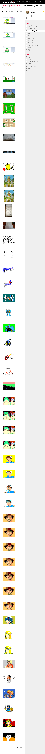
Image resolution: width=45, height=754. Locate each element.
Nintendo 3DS (31, 66)
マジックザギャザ (32, 43)
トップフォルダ (31, 26)
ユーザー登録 (20, 2)
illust (28, 33)
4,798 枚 (29, 16)
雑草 (28, 50)
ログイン (28, 2)
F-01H (28, 59)
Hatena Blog (30, 28)
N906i (28, 64)
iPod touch (30, 71)
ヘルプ (34, 2)
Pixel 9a (29, 18)
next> (21, 11)
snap (28, 35)
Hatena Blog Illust (32, 31)
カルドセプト (31, 38)
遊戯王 (29, 47)
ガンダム (29, 40)
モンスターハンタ (32, 45)
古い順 (11, 11)
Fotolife (4, 6)
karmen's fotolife (15, 6)
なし (28, 57)
